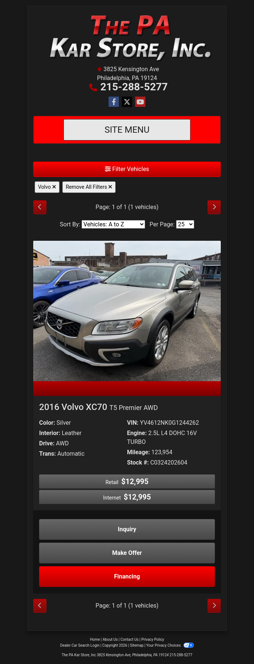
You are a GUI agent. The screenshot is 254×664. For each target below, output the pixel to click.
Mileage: (138, 452)
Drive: (47, 443)
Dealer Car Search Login (80, 645)
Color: (47, 422)
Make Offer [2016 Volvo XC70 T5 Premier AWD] (127, 552)
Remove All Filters (89, 187)
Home (95, 639)
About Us (110, 639)
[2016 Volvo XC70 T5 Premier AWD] (127, 310)
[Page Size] (185, 224)
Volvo (47, 187)
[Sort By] (113, 224)
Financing (127, 576)
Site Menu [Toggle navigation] (127, 130)
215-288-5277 (134, 87)
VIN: (132, 422)
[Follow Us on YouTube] (140, 102)
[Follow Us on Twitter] (127, 102)
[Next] (214, 207)
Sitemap (137, 645)
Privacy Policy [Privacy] (152, 639)
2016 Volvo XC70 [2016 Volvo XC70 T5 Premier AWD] (98, 407)
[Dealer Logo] (127, 37)
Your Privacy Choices (170, 645)
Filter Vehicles (127, 169)
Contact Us (129, 639)
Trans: (47, 453)
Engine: (137, 433)
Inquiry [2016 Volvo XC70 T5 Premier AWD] (127, 529)
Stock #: (138, 462)
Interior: (49, 433)
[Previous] (40, 207)
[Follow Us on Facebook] (114, 102)
